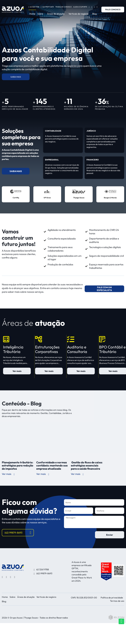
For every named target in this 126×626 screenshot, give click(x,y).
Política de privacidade (112, 597)
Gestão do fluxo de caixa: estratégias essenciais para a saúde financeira (86, 465)
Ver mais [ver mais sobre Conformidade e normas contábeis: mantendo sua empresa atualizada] (42, 474)
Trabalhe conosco (63, 7)
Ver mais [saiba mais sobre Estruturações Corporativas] (49, 371)
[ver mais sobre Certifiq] (16, 194)
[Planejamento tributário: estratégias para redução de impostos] (18, 440)
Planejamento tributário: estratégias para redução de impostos (17, 465)
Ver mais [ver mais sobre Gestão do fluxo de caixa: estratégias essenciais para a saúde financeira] (77, 474)
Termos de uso (117, 600)
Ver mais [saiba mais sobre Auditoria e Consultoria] (81, 371)
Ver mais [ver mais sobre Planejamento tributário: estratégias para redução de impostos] (8, 474)
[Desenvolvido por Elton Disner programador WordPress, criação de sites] (13, 567)
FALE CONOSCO (112, 9)
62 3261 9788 (33, 7)
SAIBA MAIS (15, 77)
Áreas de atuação (55, 13)
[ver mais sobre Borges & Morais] (110, 194)
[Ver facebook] (89, 7)
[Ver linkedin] (97, 7)
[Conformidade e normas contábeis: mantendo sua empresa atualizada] (52, 440)
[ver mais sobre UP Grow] (47, 194)
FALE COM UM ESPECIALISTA (104, 289)
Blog (94, 13)
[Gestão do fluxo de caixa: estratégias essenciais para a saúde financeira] (87, 440)
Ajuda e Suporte (80, 7)
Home (32, 13)
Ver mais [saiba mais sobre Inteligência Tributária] (17, 371)
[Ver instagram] (91, 7)
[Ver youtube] (94, 7)
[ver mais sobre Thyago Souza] (79, 194)
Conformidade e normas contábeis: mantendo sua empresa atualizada (52, 465)
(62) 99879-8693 (47, 7)
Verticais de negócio (78, 13)
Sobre (40, 13)
